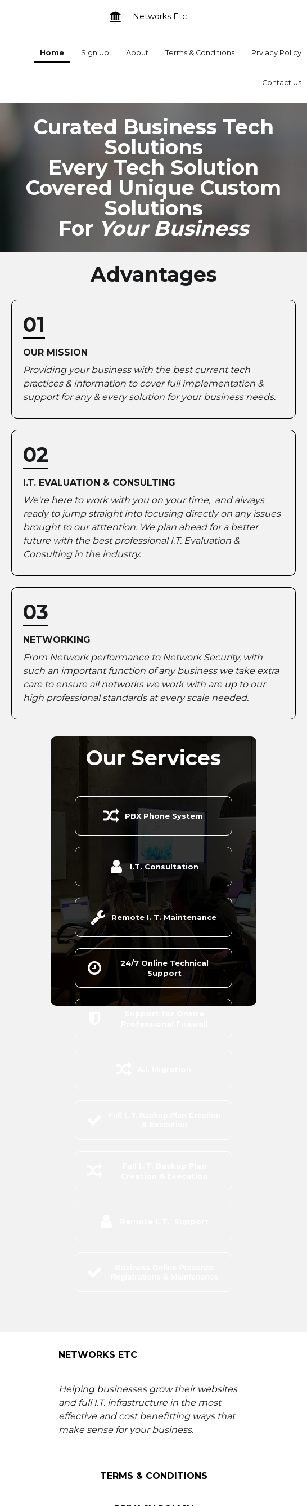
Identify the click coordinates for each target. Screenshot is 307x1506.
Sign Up (95, 52)
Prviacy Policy (276, 52)
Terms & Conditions (199, 52)
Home (52, 52)
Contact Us (281, 82)
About (137, 52)
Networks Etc (160, 16)
